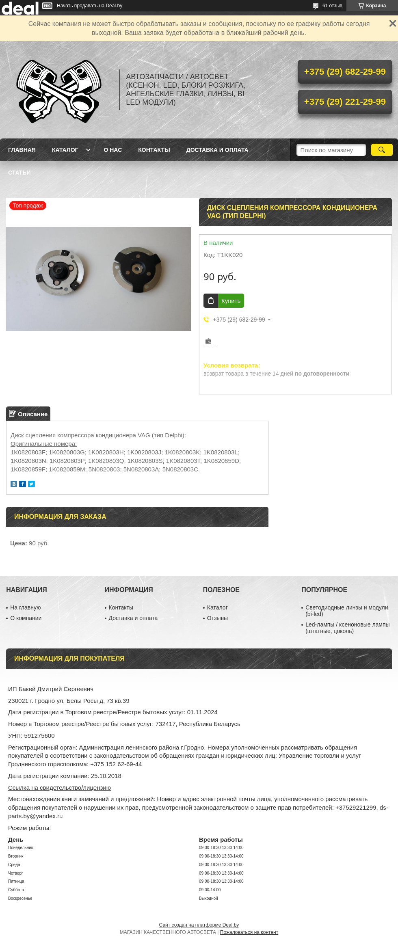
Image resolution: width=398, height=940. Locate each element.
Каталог (65, 150)
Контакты (154, 150)
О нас (113, 150)
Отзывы (217, 618)
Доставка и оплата (217, 150)
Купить (230, 300)
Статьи (19, 172)
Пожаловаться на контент (249, 932)
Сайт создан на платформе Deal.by (199, 925)
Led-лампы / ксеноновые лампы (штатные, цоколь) (347, 627)
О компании (25, 618)
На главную (25, 607)
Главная (22, 150)
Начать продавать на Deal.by (89, 6)
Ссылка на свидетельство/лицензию (59, 787)
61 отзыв (332, 6)
